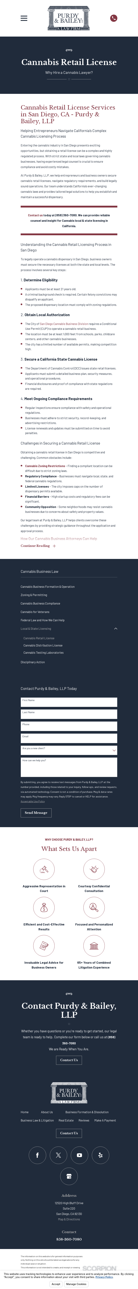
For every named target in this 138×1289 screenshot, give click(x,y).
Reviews (84, 1121)
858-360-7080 (69, 1240)
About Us (47, 1112)
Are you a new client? (33, 749)
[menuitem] (69, 587)
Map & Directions (69, 1220)
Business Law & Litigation (37, 1121)
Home (25, 1112)
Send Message (36, 813)
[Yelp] (100, 1156)
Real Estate (66, 1121)
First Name (28, 700)
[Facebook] (37, 1156)
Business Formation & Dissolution (87, 1112)
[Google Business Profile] (69, 1177)
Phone (25, 725)
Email (25, 737)
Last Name (28, 713)
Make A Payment (105, 1121)
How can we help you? (34, 761)
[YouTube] (79, 1156)
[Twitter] (58, 1156)
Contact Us (69, 1061)
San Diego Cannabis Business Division (64, 323)
